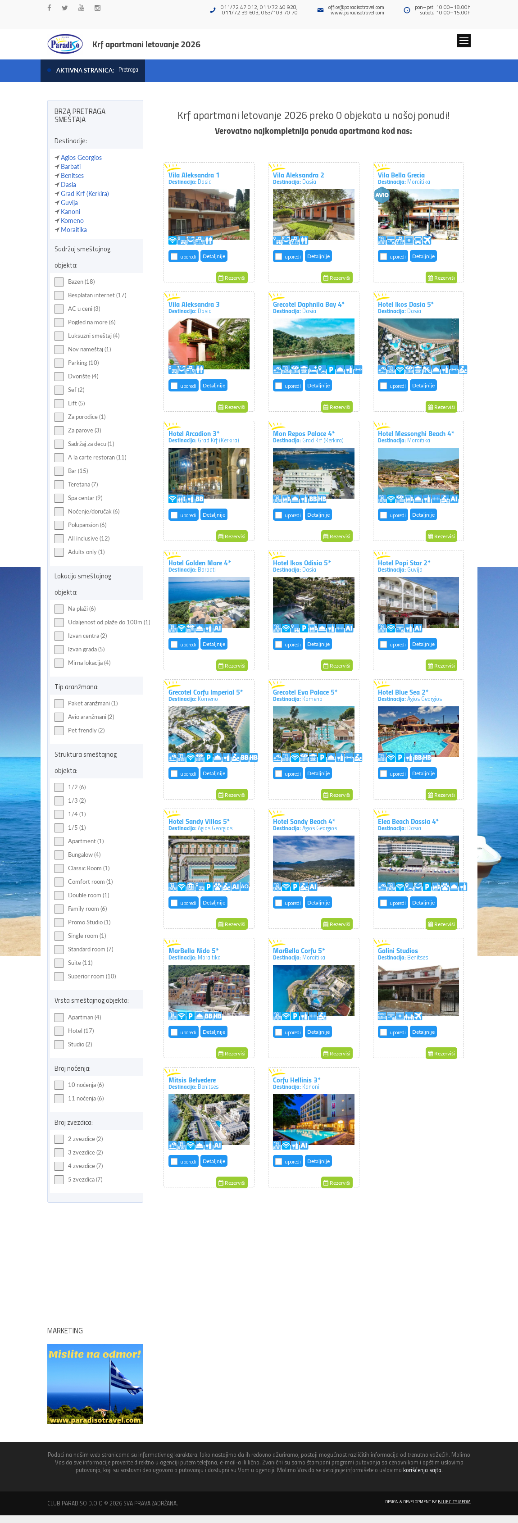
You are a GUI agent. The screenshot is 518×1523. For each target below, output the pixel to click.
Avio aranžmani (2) (84, 717)
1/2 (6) (70, 787)
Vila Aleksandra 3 (194, 307)
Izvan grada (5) (80, 649)
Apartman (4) (78, 1017)
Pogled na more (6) (85, 322)
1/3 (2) (70, 800)
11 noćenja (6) (79, 1098)
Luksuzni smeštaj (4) (87, 336)
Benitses (72, 175)
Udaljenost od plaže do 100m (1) (102, 622)
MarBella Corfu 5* (299, 953)
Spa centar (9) (78, 498)
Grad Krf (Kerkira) (85, 193)
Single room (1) (80, 936)
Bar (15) (71, 471)
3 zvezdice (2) (79, 1152)
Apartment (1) (79, 841)
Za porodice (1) (80, 417)
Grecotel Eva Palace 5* (305, 694)
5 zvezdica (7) (78, 1179)
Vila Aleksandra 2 (298, 177)
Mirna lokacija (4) (82, 663)
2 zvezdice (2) (79, 1139)
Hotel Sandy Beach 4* (305, 824)
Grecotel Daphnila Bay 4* (309, 307)
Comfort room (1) (84, 882)
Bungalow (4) (77, 854)
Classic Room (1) (82, 868)
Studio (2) (73, 1044)
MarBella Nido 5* (194, 953)
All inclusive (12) (82, 538)
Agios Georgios (81, 157)
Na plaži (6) (75, 609)
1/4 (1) (70, 814)
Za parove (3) (78, 430)
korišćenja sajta (422, 1469)
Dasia (68, 184)
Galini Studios (403, 953)
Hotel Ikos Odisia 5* (302, 565)
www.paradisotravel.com (357, 12)
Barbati (71, 166)
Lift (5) (70, 403)
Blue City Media (454, 1501)
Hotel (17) (74, 1031)
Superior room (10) (85, 976)
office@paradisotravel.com (356, 7)
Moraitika (74, 229)
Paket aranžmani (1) (86, 703)
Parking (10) (77, 363)
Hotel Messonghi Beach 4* (416, 436)
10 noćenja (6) (79, 1085)
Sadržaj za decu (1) (84, 444)
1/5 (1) (70, 827)
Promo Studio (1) (82, 922)
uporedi (188, 256)
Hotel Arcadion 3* (203, 436)
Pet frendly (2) (80, 730)
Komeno (72, 220)
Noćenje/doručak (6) (87, 511)
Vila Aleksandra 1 (194, 177)
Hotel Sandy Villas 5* (200, 824)
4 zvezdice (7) (79, 1166)
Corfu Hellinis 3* (297, 1082)
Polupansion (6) (80, 525)
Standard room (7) (84, 949)
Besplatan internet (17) (90, 295)
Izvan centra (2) (81, 636)
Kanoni (70, 211)
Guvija (69, 202)
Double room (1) (82, 895)
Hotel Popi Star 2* (404, 565)
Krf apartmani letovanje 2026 (146, 43)
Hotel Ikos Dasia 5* (406, 307)
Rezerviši (231, 277)
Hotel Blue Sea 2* (410, 694)
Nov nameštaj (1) (83, 349)
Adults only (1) (80, 552)
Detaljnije (214, 256)
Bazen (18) (75, 281)
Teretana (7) (76, 484)
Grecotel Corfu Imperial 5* (205, 694)
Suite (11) (73, 963)
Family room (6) (81, 909)
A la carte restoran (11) (90, 457)
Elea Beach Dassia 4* (408, 824)
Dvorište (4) (76, 376)
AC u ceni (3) (77, 309)
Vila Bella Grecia (404, 177)
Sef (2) (69, 390)
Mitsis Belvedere (193, 1082)
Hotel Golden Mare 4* (199, 565)
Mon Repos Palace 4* (308, 436)
